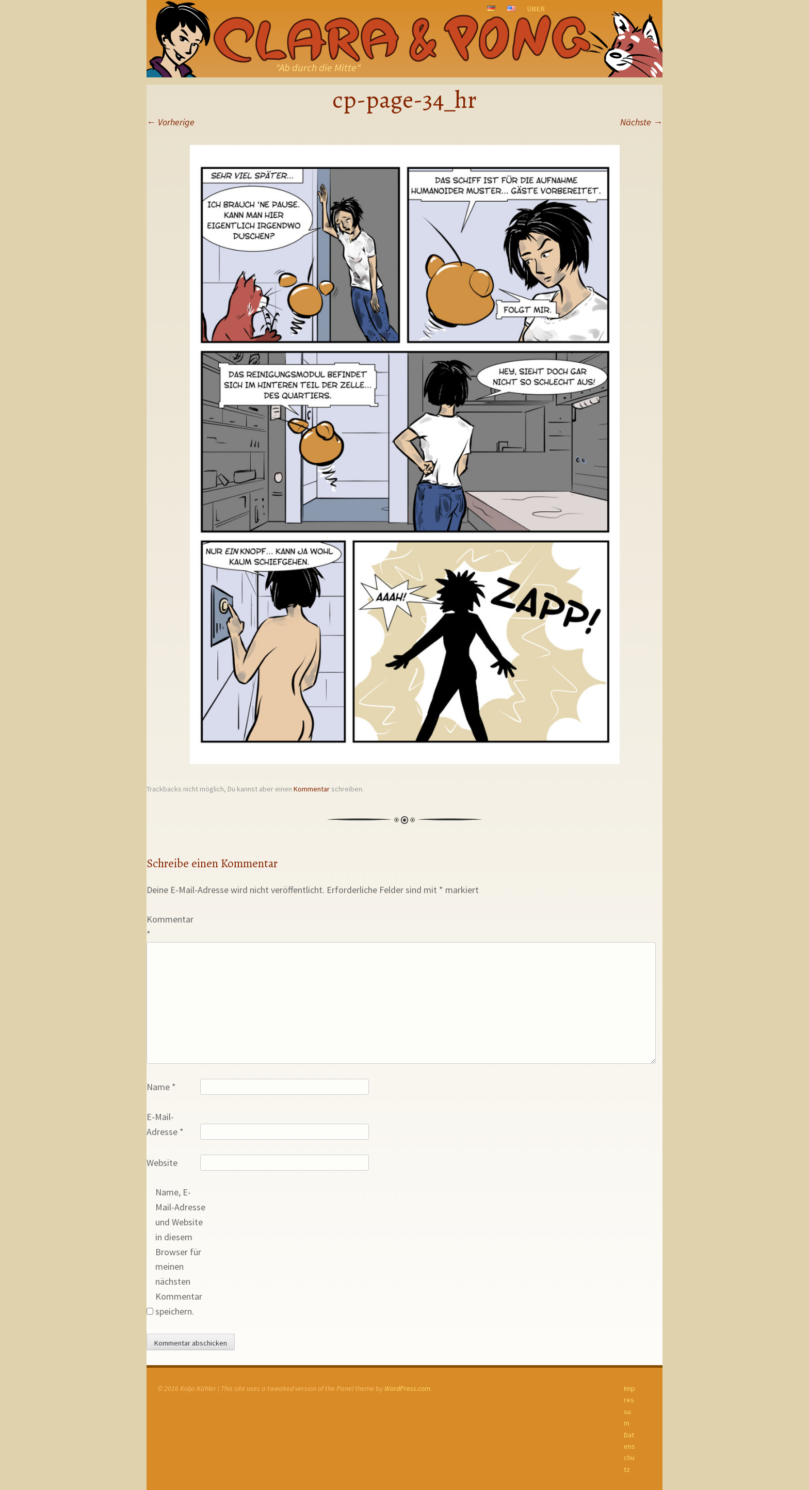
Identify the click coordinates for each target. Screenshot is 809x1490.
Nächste (641, 122)
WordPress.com (407, 1388)
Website (162, 1163)
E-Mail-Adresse (165, 1124)
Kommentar (312, 788)
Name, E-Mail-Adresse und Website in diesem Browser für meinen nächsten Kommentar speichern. (180, 1251)
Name (161, 1087)
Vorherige (171, 122)
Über (536, 8)
